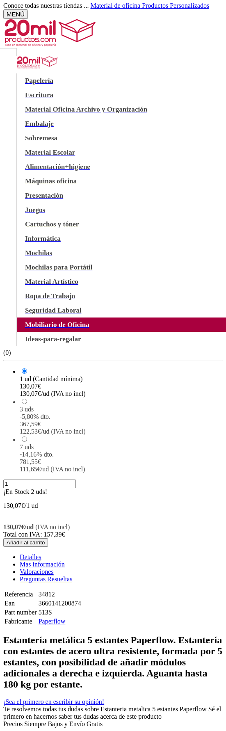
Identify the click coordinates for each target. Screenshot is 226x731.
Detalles (30, 556)
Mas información (42, 564)
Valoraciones (37, 571)
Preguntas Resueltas (46, 579)
